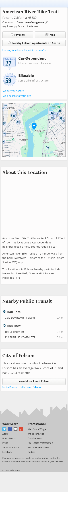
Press (5, 443)
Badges (31, 452)
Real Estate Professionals (40, 443)
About (5, 434)
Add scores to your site (17, 96)
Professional (37, 424)
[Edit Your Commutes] (46, 22)
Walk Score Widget (37, 429)
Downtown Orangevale (30, 22)
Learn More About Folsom (34, 381)
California (25, 387)
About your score (13, 91)
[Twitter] (4, 429)
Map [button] (50, 34)
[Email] (16, 429)
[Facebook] (10, 429)
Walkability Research (38, 447)
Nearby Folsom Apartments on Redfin (34, 43)
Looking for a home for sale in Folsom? (23, 50)
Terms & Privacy (10, 447)
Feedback (7, 452)
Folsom (7, 17)
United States (9, 387)
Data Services (35, 438)
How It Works (9, 438)
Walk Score (10, 424)
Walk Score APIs (36, 434)
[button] (34, 126)
